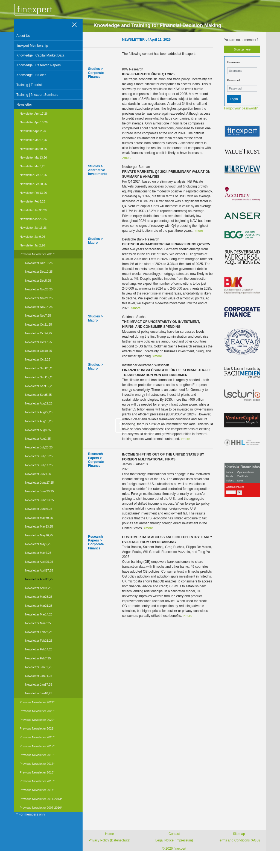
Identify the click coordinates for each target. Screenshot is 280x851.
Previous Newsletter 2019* (37, 746)
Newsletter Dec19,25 (38, 262)
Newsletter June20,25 (39, 491)
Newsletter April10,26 (34, 122)
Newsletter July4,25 (38, 473)
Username (233, 62)
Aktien (229, 472)
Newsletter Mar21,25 (38, 605)
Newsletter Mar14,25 (38, 614)
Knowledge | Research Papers (38, 65)
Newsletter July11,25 (38, 465)
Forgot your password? (241, 108)
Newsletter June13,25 (39, 500)
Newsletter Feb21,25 (38, 640)
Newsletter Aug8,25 (38, 430)
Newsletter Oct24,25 (38, 333)
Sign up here (242, 49)
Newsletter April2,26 (33, 131)
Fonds (229, 476)
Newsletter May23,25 (39, 526)
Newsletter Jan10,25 (38, 693)
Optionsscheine (245, 472)
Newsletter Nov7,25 (38, 315)
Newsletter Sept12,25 (39, 386)
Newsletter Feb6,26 (32, 201)
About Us (23, 36)
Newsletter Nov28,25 (38, 289)
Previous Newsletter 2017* (37, 763)
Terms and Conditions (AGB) (239, 840)
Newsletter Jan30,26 (33, 210)
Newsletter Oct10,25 (38, 350)
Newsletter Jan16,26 (33, 227)
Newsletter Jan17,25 (38, 684)
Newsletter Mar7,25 (38, 623)
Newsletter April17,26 (34, 113)
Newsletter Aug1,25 (38, 438)
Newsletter (24, 104)
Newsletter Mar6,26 (32, 166)
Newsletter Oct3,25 (37, 359)
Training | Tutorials (29, 85)
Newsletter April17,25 (39, 570)
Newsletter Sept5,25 (38, 394)
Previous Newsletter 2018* (37, 755)
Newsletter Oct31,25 (38, 324)
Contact (174, 834)
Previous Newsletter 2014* (37, 790)
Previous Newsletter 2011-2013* (41, 799)
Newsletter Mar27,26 (33, 140)
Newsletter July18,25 (38, 456)
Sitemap (239, 834)
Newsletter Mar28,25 (38, 596)
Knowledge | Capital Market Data (40, 55)
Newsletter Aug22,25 (38, 412)
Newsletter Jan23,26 (33, 219)
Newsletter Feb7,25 (38, 658)
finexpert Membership (32, 45)
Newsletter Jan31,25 (38, 667)
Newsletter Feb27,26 (33, 175)
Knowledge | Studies (31, 75)
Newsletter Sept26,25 (39, 368)
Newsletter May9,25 (38, 544)
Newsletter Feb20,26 (33, 184)
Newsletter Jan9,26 (32, 236)
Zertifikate (242, 476)
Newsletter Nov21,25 (38, 298)
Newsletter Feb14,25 (38, 649)
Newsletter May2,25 (38, 552)
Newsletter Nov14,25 (38, 306)
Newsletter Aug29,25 (38, 403)
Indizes (230, 480)
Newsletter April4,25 (38, 588)
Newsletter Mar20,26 (33, 148)
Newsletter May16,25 (39, 535)
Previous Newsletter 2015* (37, 781)
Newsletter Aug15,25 (38, 421)
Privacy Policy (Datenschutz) (109, 840)
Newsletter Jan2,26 (32, 245)
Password (233, 80)
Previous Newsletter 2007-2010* (41, 807)
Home (109, 834)
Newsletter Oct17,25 (38, 342)
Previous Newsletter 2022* (37, 719)
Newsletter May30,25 (39, 517)
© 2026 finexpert (174, 848)
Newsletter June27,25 (39, 482)
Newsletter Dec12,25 (38, 271)
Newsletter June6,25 (38, 508)
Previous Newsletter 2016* (37, 772)
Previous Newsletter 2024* (37, 702)
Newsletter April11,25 (39, 579)
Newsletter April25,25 (39, 561)
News (240, 480)
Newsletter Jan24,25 (38, 675)
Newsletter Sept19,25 (39, 377)
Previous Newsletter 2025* (37, 254)
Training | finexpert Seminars (37, 95)
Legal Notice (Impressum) (174, 840)
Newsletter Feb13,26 (33, 192)
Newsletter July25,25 (38, 447)
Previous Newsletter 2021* (37, 728)
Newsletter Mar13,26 (33, 157)
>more (126, 158)
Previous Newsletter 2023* (37, 711)
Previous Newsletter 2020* (37, 737)
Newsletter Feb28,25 (38, 631)
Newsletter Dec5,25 (38, 280)
